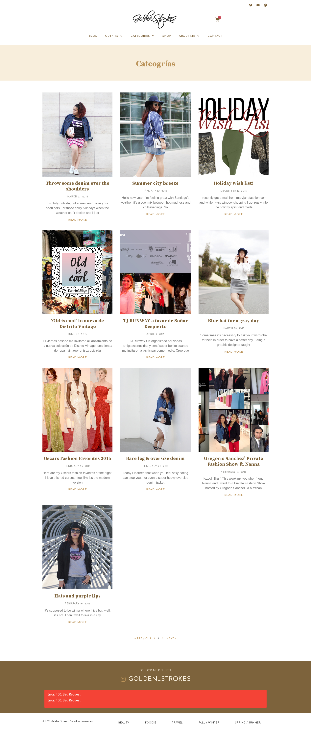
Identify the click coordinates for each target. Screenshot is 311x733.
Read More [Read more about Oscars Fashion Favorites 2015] (77, 489)
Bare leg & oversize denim (155, 459)
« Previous (142, 638)
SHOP (166, 36)
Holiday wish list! (233, 183)
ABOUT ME (189, 36)
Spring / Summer (248, 722)
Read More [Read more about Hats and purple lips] (77, 622)
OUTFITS (114, 36)
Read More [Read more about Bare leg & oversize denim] (155, 489)
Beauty (123, 722)
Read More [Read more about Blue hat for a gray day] (233, 351)
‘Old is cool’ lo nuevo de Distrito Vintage (77, 324)
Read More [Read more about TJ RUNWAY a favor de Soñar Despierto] (155, 357)
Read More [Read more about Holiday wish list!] (233, 214)
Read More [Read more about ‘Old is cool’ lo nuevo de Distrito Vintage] (77, 357)
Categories (143, 36)
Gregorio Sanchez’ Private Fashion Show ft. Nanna (233, 461)
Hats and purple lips (77, 596)
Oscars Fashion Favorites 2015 (77, 459)
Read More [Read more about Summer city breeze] (155, 214)
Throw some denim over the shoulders (77, 186)
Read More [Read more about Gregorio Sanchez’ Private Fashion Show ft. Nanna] (233, 495)
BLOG (93, 36)
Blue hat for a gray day (233, 321)
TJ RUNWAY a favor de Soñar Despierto (155, 324)
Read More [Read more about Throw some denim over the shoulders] (77, 219)
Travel (177, 722)
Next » (171, 638)
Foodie (150, 722)
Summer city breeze (155, 183)
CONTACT (215, 36)
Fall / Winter (209, 722)
